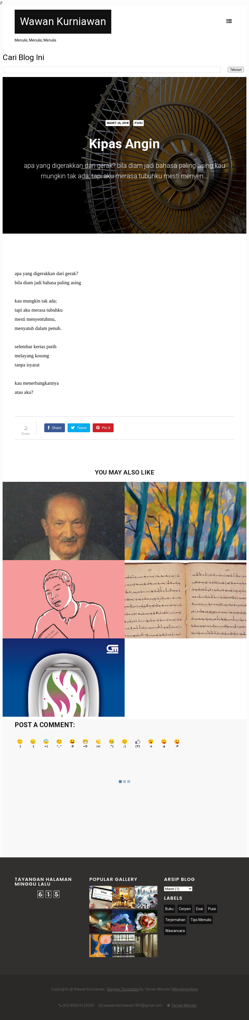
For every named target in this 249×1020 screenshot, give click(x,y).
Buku (169, 909)
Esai (199, 909)
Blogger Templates (123, 989)
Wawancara (175, 931)
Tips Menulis (201, 920)
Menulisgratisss (185, 989)
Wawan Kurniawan (63, 21)
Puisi (138, 123)
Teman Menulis (184, 1005)
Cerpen (185, 909)
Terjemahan (175, 920)
